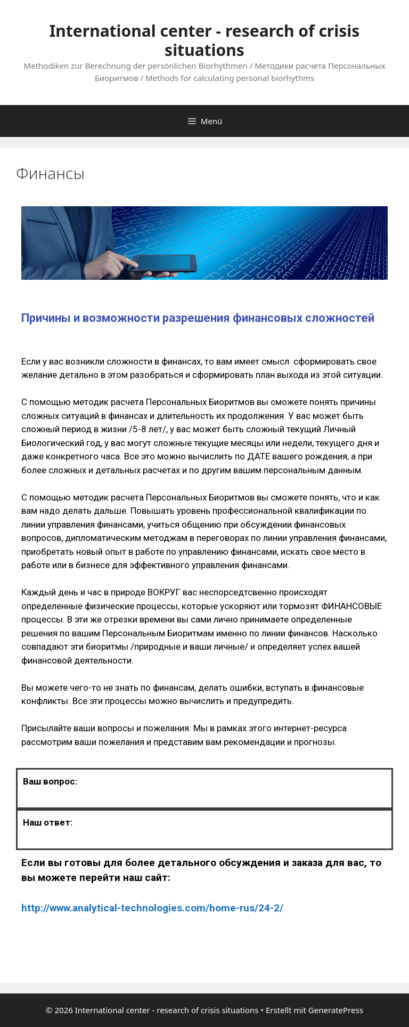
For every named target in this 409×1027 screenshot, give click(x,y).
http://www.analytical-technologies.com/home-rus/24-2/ (152, 908)
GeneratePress (335, 1010)
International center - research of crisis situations (205, 40)
